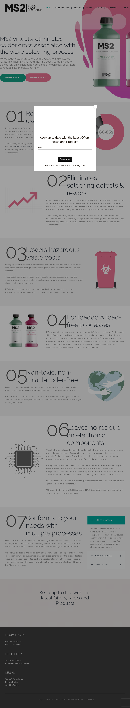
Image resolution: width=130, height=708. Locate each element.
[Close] (95, 107)
